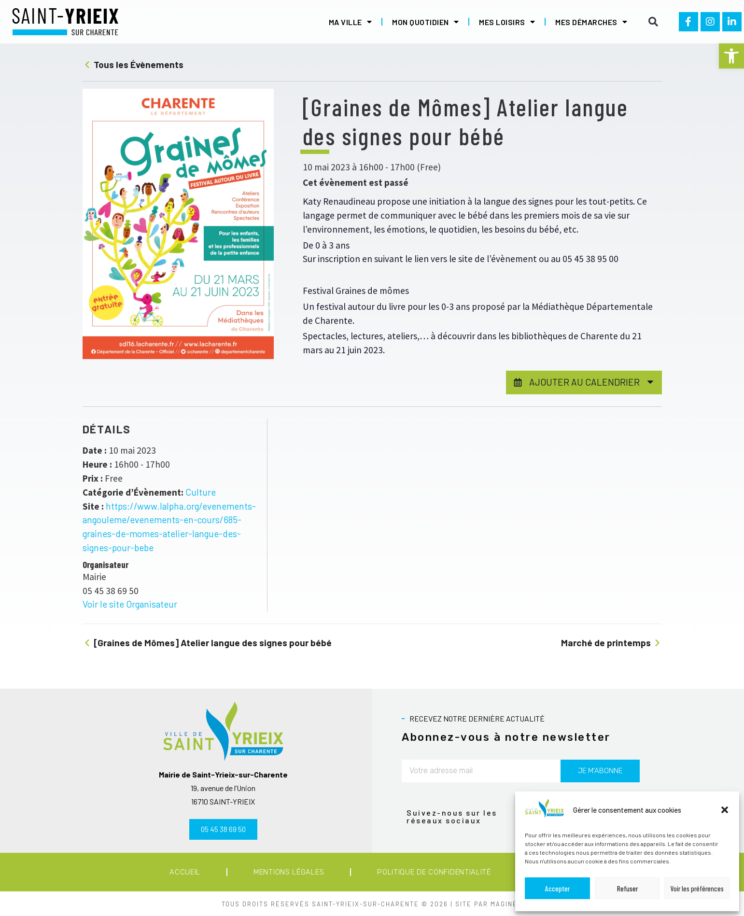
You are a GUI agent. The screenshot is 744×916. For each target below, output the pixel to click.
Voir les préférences (697, 888)
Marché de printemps (611, 642)
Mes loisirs (507, 21)
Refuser (627, 888)
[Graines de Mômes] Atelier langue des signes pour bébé (207, 642)
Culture (200, 492)
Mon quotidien (425, 21)
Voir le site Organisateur (130, 604)
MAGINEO (506, 904)
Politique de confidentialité (434, 872)
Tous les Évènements (133, 64)
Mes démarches (591, 21)
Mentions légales (288, 872)
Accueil (184, 872)
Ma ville (350, 21)
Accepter (557, 888)
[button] (731, 56)
